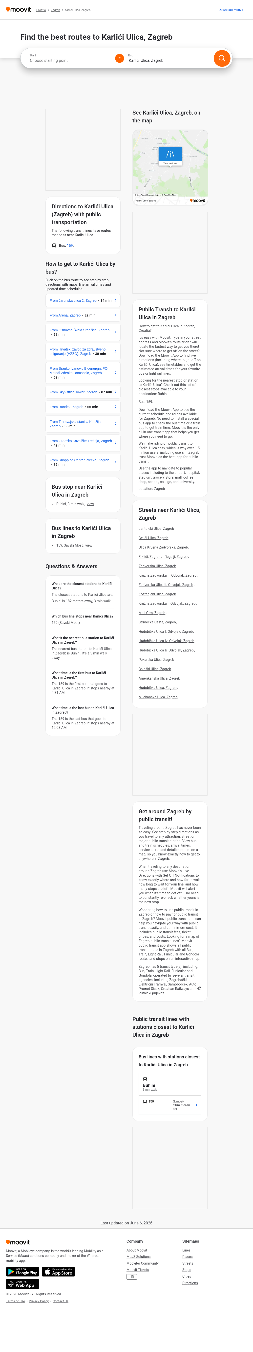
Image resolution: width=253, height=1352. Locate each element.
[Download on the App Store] (58, 1272)
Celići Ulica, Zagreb (153, 538)
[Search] (222, 58)
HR (131, 1277)
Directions (190, 1283)
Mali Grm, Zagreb (152, 613)
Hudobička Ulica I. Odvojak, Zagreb (166, 632)
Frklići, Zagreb (149, 557)
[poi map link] (170, 168)
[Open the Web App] (22, 1284)
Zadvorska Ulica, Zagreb (157, 566)
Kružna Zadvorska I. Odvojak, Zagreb (167, 603)
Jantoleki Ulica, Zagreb (156, 529)
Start (32, 55)
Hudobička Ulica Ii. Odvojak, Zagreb (166, 650)
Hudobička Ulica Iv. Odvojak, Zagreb (166, 641)
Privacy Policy (39, 1301)
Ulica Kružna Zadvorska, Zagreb (163, 547)
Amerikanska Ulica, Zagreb (159, 678)
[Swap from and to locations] (119, 58)
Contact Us (60, 1301)
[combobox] (70, 60)
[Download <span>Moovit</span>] (230, 10)
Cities (186, 1276)
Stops (186, 1270)
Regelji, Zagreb (176, 557)
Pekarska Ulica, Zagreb (156, 660)
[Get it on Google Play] (22, 1272)
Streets (187, 1263)
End (130, 55)
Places (187, 1257)
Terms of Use (15, 1301)
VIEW (90, 504)
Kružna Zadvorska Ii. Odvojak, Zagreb (167, 575)
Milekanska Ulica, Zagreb (158, 697)
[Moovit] (18, 10)
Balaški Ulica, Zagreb (155, 669)
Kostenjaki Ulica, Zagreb (157, 594)
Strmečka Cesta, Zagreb (157, 622)
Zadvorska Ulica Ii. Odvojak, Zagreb (166, 585)
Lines (186, 1250)
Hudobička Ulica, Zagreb (158, 688)
